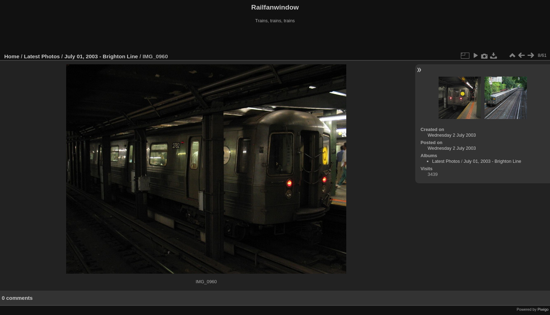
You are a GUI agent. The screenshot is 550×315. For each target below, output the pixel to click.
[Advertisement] (275, 38)
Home (11, 56)
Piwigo (543, 309)
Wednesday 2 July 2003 (452, 135)
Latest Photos (42, 56)
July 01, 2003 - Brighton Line (101, 56)
